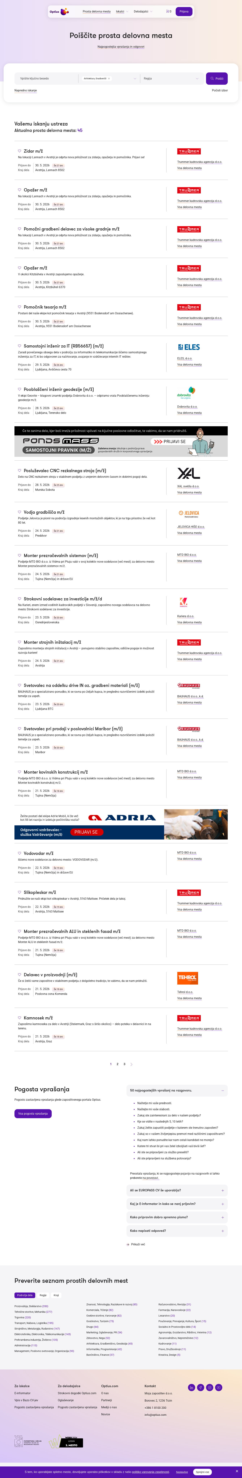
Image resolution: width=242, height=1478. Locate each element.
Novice (105, 1414)
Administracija (22, 1345)
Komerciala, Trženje (97, 1310)
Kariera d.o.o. (185, 616)
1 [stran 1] (110, 1064)
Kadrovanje (165, 1344)
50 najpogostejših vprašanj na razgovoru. (161, 1090)
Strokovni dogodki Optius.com (77, 1393)
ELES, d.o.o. (184, 358)
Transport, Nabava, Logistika (30, 1323)
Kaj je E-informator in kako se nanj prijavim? (163, 1204)
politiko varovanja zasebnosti (150, 1471)
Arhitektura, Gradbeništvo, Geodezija (106, 1344)
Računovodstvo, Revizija (172, 1304)
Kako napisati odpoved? (148, 1231)
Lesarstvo (164, 1316)
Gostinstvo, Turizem (97, 1321)
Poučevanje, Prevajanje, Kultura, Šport (180, 1321)
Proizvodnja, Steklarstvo (28, 1306)
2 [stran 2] (117, 1064)
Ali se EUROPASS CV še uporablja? (155, 1190)
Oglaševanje (66, 1400)
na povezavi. (151, 1178)
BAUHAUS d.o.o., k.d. (190, 696)
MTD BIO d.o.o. (187, 554)
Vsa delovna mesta (189, 168)
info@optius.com (155, 1415)
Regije (43, 1295)
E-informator (22, 1393)
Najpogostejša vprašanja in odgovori (121, 46)
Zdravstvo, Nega (95, 1338)
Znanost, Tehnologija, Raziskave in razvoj (109, 1304)
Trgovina (19, 1317)
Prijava (184, 11)
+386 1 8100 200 (155, 1408)
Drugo (89, 1327)
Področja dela (25, 1295)
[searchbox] (171, 78)
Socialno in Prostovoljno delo (175, 1327)
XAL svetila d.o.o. (188, 486)
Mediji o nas (109, 1407)
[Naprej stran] (131, 1064)
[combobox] (109, 77)
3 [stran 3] (124, 1064)
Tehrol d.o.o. (185, 992)
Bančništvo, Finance (97, 1355)
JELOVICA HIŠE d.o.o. (191, 526)
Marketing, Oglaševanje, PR (101, 1332)
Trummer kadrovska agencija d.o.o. (199, 162)
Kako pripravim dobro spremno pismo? (159, 1217)
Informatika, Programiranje (101, 1349)
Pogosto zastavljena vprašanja (34, 1407)
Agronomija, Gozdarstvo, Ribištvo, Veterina (182, 1332)
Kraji (56, 1295)
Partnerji (106, 1400)
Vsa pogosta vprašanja (33, 1113)
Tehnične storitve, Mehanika (30, 1312)
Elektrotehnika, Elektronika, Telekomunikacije (39, 1334)
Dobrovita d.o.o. (187, 406)
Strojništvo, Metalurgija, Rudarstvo (33, 1329)
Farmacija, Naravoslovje (172, 1310)
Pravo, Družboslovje (170, 1349)
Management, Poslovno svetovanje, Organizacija (41, 1351)
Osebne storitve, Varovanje (101, 1316)
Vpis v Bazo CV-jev (26, 1400)
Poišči (216, 78)
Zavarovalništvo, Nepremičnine (176, 1338)
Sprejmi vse (202, 1472)
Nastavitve (182, 1472)
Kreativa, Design (168, 1355)
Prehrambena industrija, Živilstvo (32, 1340)
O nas (105, 1393)
